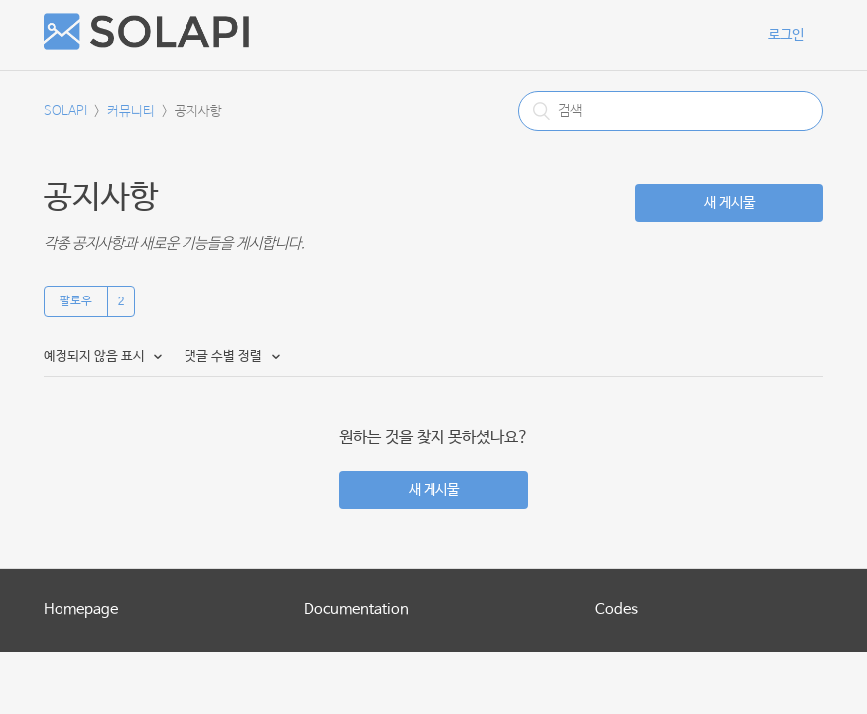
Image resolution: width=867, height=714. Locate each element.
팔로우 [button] (76, 301)
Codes (616, 609)
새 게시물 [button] (729, 203)
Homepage (81, 609)
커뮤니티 (131, 111)
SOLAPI (65, 111)
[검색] (670, 111)
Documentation (356, 609)
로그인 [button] (786, 35)
